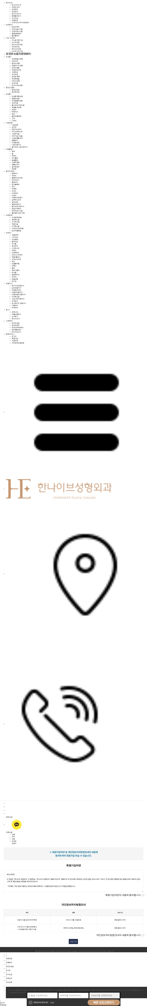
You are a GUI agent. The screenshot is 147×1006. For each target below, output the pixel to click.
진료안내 (15, 11)
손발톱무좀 (15, 263)
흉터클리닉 (15, 36)
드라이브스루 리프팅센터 (20, 22)
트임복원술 (15, 79)
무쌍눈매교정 (16, 70)
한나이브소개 (16, 5)
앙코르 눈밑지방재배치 (18, 53)
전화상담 (9, 957)
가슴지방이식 (16, 145)
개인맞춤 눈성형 (17, 59)
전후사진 (15, 312)
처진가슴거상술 (17, 136)
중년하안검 (15, 92)
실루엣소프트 (16, 200)
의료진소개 (15, 7)
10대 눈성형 (16, 81)
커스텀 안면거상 (17, 40)
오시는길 (15, 18)
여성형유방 (15, 142)
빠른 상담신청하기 (103, 1002)
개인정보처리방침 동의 (40, 1002)
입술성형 (15, 279)
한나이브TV (16, 318)
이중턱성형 (15, 162)
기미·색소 (15, 237)
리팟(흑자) (15, 252)
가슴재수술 (15, 134)
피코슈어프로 (16, 259)
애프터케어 (15, 27)
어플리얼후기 (16, 314)
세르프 (14, 175)
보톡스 (14, 266)
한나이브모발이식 (18, 285)
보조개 (14, 277)
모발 (13, 839)
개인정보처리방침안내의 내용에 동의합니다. (118, 935)
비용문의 (9, 961)
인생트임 (15, 72)
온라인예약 (15, 325)
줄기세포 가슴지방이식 (19, 147)
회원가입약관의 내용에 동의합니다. (123, 895)
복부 (13, 151)
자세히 (52, 1002)
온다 (13, 186)
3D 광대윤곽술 (17, 217)
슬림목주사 (15, 274)
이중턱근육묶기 (17, 197)
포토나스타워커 (17, 255)
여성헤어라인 (16, 290)
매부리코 (15, 112)
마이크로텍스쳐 (17, 131)
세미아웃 (15, 61)
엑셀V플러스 (16, 257)
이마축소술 (15, 226)
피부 (13, 837)
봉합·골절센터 (16, 33)
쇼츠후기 (15, 316)
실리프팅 (15, 202)
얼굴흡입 (15, 160)
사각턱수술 (15, 222)
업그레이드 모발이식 (19, 303)
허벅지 (14, 156)
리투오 (14, 250)
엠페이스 (15, 173)
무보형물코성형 (17, 101)
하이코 (14, 281)
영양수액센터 (16, 208)
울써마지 (15, 182)
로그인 (14, 336)
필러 (13, 268)
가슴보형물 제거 (17, 138)
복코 (13, 114)
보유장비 (15, 9)
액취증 (14, 169)
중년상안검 (15, 90)
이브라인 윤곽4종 (18, 228)
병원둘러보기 (16, 16)
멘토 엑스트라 (16, 129)
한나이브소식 (16, 14)
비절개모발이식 (17, 292)
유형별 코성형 (16, 107)
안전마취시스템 (17, 31)
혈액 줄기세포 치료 (18, 213)
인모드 (14, 191)
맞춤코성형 (15, 98)
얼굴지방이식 (16, 204)
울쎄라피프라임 (17, 178)
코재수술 (15, 103)
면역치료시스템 (17, 211)
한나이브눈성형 (17, 85)
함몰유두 (15, 140)
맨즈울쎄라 (15, 184)
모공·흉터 (15, 239)
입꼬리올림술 (16, 230)
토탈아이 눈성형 (17, 65)
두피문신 (15, 301)
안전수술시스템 (17, 29)
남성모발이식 (16, 288)
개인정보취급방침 (18, 343)
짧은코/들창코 (16, 116)
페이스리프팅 (16, 49)
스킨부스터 (15, 248)
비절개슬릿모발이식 (19, 294)
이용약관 (15, 340)
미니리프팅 (15, 42)
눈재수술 (15, 83)
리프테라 (15, 193)
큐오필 (14, 272)
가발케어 (15, 305)
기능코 (14, 120)
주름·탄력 (15, 235)
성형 (13, 834)
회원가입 (15, 338)
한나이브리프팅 (17, 44)
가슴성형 (15, 125)
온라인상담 (15, 323)
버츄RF (14, 189)
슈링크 (14, 195)
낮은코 (14, 109)
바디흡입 (15, 158)
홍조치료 (15, 241)
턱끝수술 (15, 224)
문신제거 (15, 246)
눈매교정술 (15, 68)
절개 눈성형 (16, 63)
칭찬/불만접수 (16, 329)
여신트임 (15, 74)
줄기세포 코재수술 (18, 105)
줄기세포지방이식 (18, 206)
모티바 (14, 127)
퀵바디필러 (15, 270)
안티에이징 (15, 47)
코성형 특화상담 (17, 96)
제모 (13, 261)
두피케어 (15, 307)
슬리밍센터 (15, 167)
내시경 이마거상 (17, 51)
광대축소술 (15, 219)
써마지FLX (15, 180)
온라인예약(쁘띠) (17, 327)
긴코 (13, 118)
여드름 (14, 244)
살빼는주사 (15, 164)
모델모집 (15, 20)
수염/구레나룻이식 (18, 299)
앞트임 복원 (16, 76)
